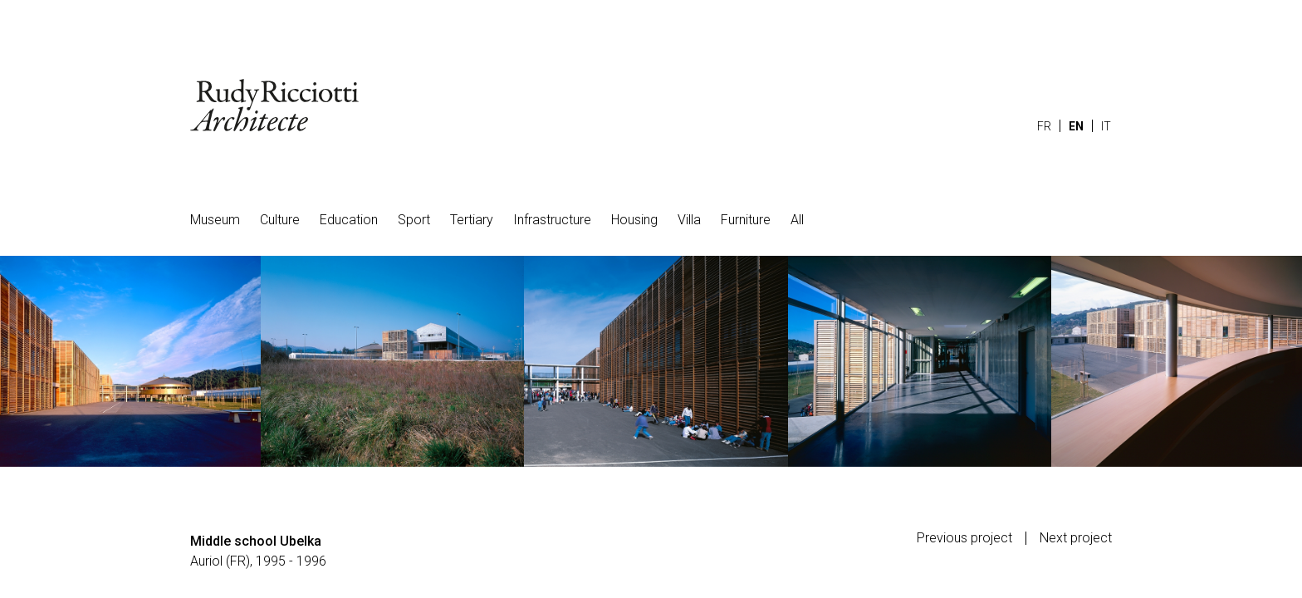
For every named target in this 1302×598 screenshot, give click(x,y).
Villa (689, 220)
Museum (215, 220)
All (797, 220)
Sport (414, 220)
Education (349, 220)
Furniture (746, 220)
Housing (634, 220)
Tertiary (471, 220)
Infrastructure (552, 220)
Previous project (964, 538)
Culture (280, 220)
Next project (1076, 538)
